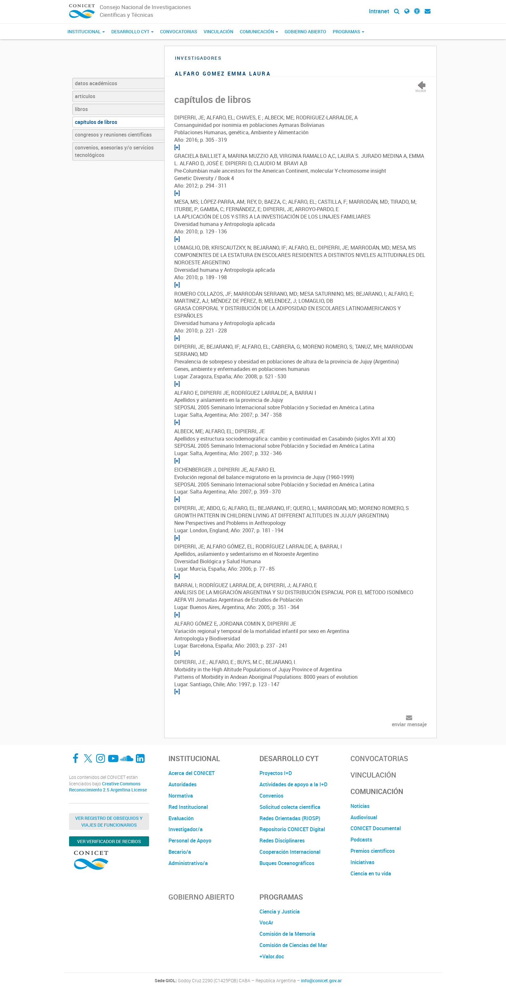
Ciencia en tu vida (370, 873)
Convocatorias (178, 31)
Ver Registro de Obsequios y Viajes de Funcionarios (109, 821)
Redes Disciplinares (282, 840)
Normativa (180, 795)
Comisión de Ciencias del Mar (293, 945)
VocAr (266, 922)
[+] (177, 147)
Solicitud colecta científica (289, 806)
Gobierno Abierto (305, 31)
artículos (85, 96)
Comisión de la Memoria (287, 933)
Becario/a (179, 851)
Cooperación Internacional (289, 851)
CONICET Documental (375, 828)
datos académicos (96, 83)
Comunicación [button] (259, 31)
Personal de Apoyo (189, 840)
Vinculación (218, 31)
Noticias (359, 806)
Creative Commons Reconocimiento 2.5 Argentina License (108, 787)
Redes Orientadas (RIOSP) (289, 818)
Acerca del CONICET (191, 773)
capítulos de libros (96, 122)
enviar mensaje (409, 724)
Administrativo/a (188, 863)
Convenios (271, 795)
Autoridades (182, 784)
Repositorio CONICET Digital (292, 829)
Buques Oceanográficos (286, 863)
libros (81, 109)
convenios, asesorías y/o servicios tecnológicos (114, 151)
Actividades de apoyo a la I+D (293, 784)
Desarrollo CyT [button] (132, 31)
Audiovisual (363, 817)
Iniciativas (362, 862)
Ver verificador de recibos (109, 841)
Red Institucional (188, 806)
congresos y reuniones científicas (113, 134)
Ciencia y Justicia (279, 911)
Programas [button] (348, 31)
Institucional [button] (86, 31)
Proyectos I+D (275, 773)
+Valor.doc (271, 956)
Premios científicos (372, 850)
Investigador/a (185, 829)
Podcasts (361, 839)
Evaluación (181, 818)
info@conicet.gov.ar (321, 981)
